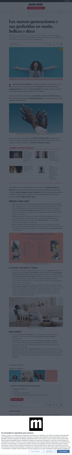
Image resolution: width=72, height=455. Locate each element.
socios (12, 435)
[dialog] (36, 435)
